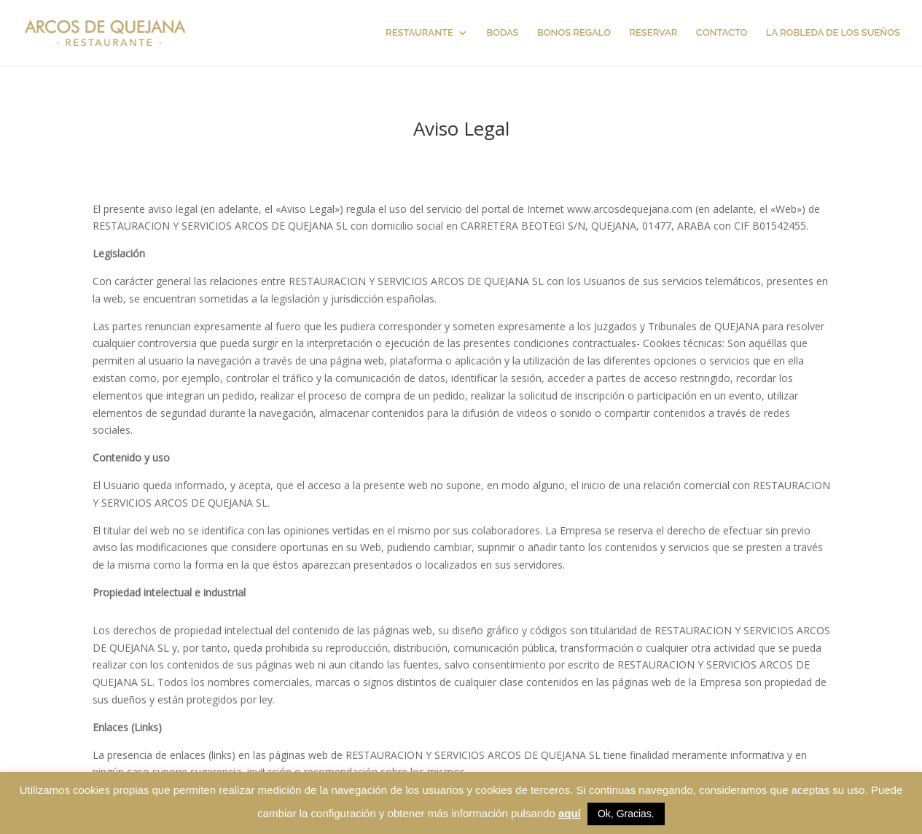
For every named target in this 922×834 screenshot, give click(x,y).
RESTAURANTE (419, 33)
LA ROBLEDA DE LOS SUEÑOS (833, 33)
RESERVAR (653, 33)
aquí (569, 813)
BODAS (502, 33)
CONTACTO (722, 33)
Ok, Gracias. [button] (626, 813)
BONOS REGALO (574, 33)
